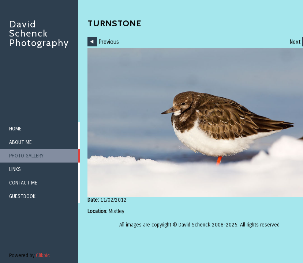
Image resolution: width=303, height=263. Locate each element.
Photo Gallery (26, 156)
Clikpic (43, 255)
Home (15, 129)
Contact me (23, 183)
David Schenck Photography (39, 33)
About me (20, 142)
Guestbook (22, 196)
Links (15, 169)
